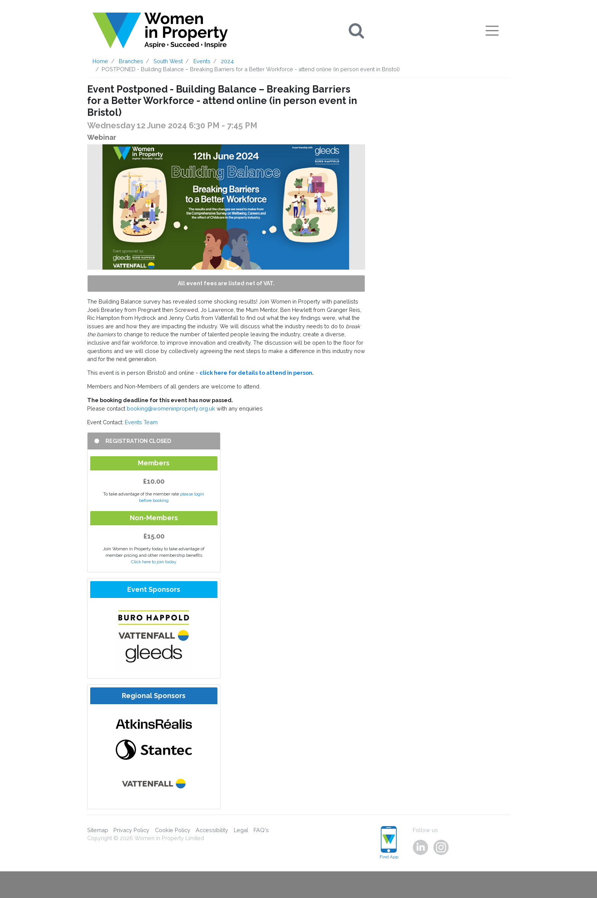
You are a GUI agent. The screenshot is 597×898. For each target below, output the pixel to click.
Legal (241, 830)
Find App (389, 843)
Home (100, 61)
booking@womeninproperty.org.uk (171, 408)
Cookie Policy (172, 830)
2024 (227, 61)
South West (168, 61)
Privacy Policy (131, 830)
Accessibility (212, 830)
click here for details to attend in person (256, 372)
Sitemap (97, 830)
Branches (131, 61)
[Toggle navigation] (492, 30)
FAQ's (261, 830)
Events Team (141, 422)
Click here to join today (153, 561)
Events (202, 61)
